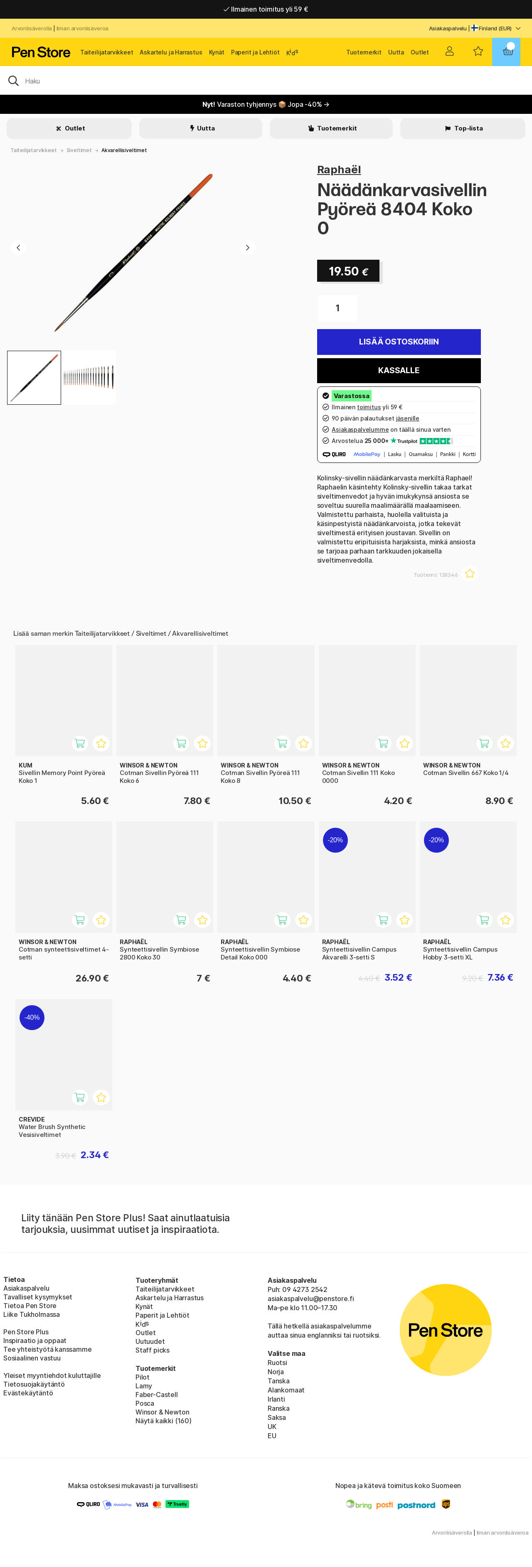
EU (272, 1436)
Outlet (420, 52)
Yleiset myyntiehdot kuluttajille (52, 1375)
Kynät (216, 52)
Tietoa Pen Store (30, 1305)
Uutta (396, 52)
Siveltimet (79, 150)
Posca (144, 1403)
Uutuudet (150, 1341)
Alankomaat (286, 1390)
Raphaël (339, 169)
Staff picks (152, 1350)
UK (272, 1426)
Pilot (142, 1377)
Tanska (279, 1381)
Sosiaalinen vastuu (32, 1358)
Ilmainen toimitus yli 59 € (266, 9)
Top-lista (468, 128)
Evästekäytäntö (28, 1393)
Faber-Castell (156, 1394)
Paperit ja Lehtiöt (255, 52)
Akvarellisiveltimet (124, 150)
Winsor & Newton (162, 1412)
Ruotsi (277, 1362)
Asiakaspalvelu (448, 28)
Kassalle (399, 370)
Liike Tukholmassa (31, 1314)
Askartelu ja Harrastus (171, 52)
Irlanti (276, 1399)
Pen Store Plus (26, 1332)
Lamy (143, 1386)
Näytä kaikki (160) (163, 1421)
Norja (276, 1372)
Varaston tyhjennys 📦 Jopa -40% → (266, 104)
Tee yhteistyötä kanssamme (47, 1349)
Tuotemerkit (364, 52)
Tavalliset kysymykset (37, 1297)
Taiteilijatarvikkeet (106, 52)
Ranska (279, 1408)
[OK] (266, 80)
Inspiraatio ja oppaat (34, 1340)
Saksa (277, 1417)
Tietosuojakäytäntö (34, 1384)
